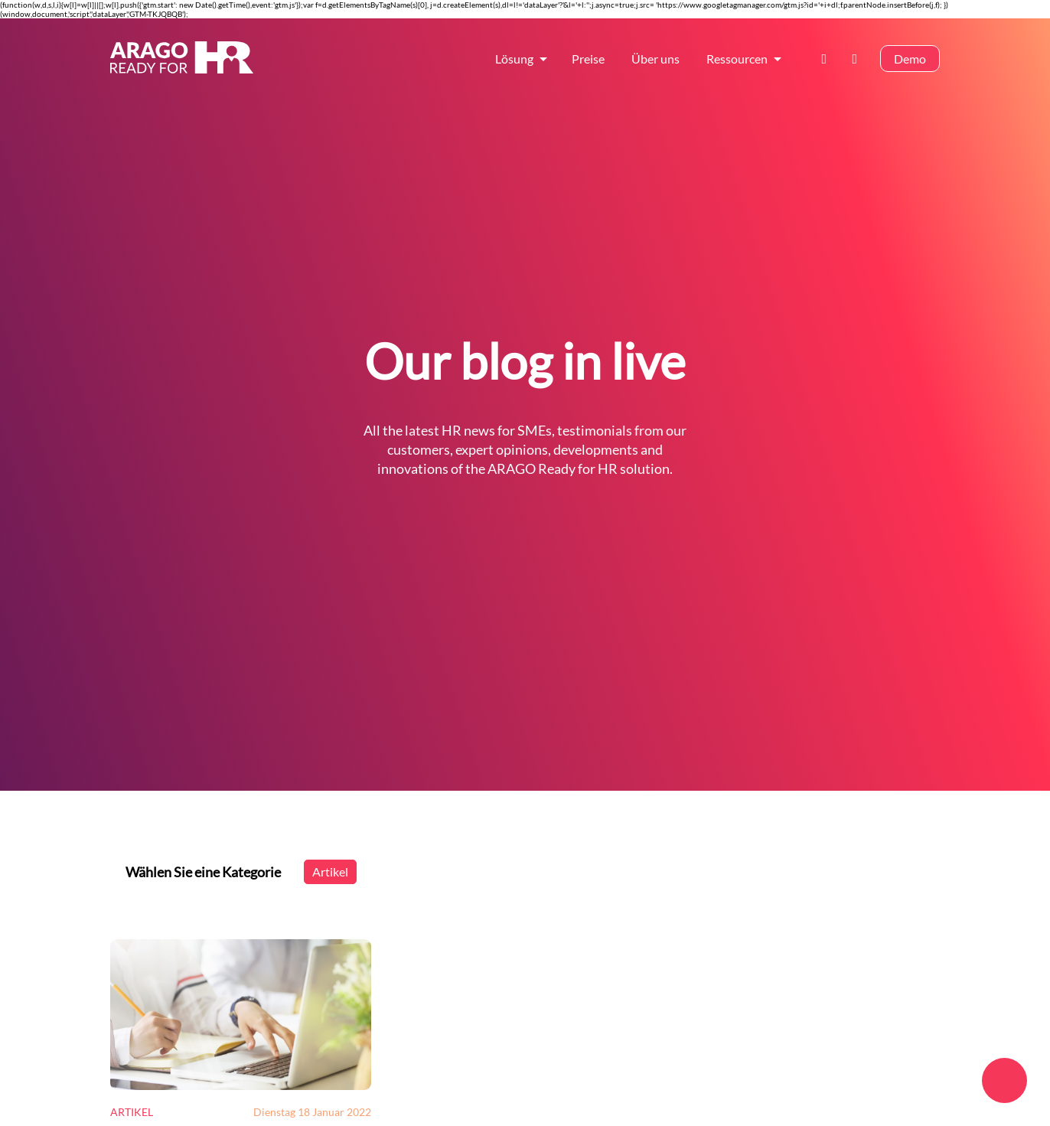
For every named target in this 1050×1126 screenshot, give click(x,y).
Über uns (655, 58)
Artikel (330, 871)
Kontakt (828, 58)
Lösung (514, 58)
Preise (588, 58)
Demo (910, 58)
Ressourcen (737, 58)
